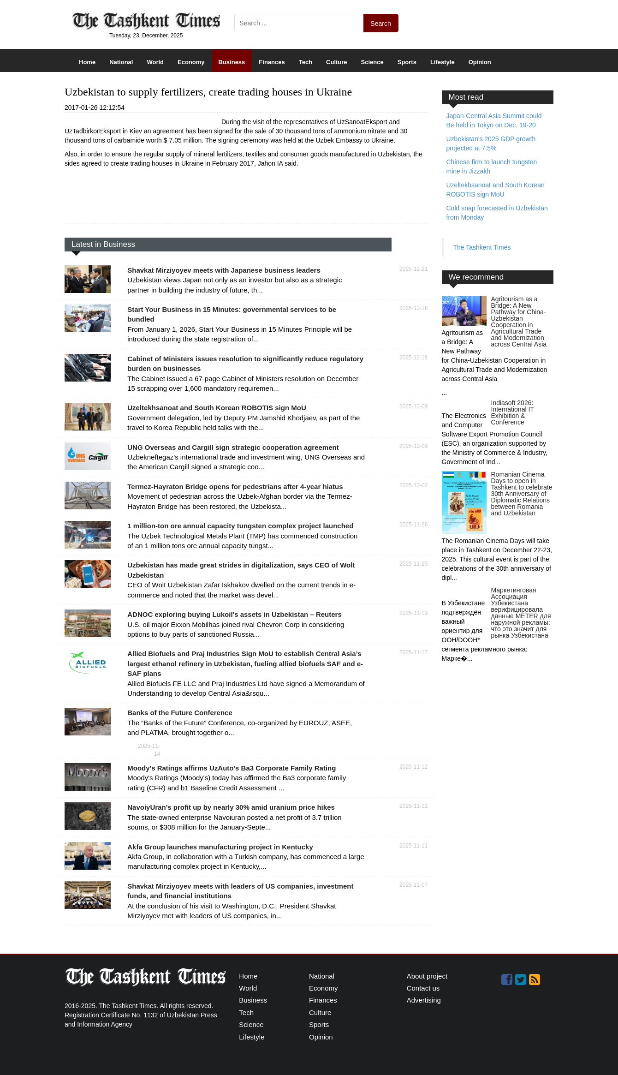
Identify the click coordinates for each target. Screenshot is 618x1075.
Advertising (424, 1000)
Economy (191, 62)
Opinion (480, 62)
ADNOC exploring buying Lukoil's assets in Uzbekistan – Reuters (234, 614)
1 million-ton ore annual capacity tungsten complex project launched (240, 526)
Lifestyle (442, 62)
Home (87, 62)
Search (380, 23)
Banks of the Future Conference (179, 713)
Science (372, 62)
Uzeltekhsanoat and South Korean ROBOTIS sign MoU (216, 408)
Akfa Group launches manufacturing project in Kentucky (220, 847)
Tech (305, 62)
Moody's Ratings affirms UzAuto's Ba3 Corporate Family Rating (231, 768)
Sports (407, 62)
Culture (336, 62)
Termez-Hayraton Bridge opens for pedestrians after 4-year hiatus (235, 486)
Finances (272, 62)
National (121, 62)
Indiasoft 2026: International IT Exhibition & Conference (512, 412)
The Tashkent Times (482, 247)
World (155, 62)
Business (232, 62)
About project (427, 976)
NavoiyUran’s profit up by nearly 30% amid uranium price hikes (231, 807)
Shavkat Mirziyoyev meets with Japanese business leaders (224, 270)
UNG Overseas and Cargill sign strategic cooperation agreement (233, 447)
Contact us (423, 988)
